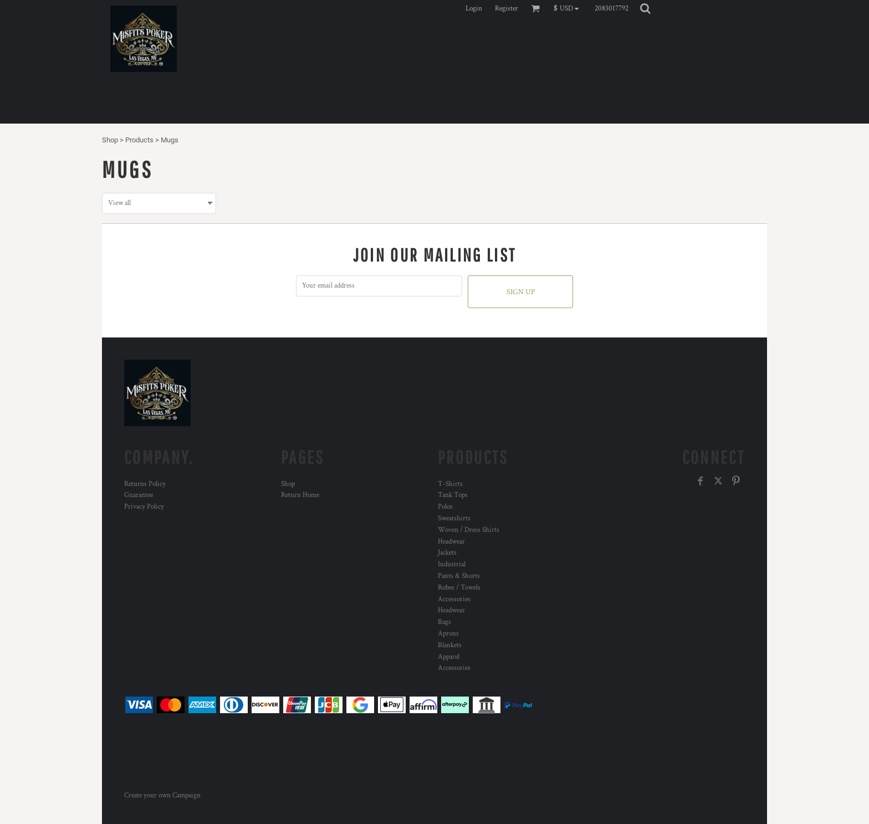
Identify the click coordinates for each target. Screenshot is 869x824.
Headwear (451, 541)
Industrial (452, 564)
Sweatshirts (454, 518)
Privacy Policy (144, 506)
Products (139, 140)
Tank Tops (453, 495)
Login (474, 8)
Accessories (454, 599)
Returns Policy (145, 484)
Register (506, 8)
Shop (110, 140)
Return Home (300, 495)
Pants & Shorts (459, 576)
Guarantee (138, 495)
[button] (569, 8)
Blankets (450, 645)
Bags (444, 622)
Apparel (448, 657)
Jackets (447, 552)
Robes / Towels (459, 587)
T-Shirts (450, 484)
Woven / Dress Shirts (468, 530)
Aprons (448, 633)
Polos (445, 506)
